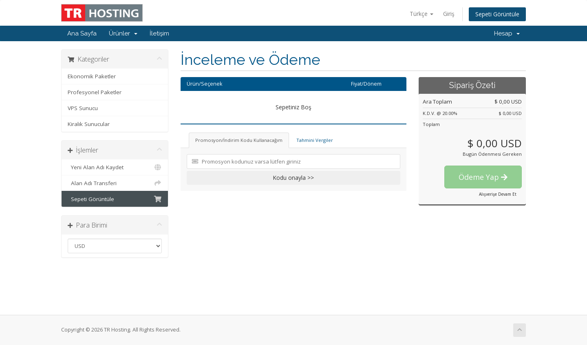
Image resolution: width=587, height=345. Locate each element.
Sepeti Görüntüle (497, 14)
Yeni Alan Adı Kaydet (115, 167)
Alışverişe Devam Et (497, 194)
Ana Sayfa (82, 33)
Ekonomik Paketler (92, 76)
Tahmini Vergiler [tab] (314, 140)
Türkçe (421, 14)
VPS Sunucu (83, 108)
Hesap (507, 33)
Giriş (449, 14)
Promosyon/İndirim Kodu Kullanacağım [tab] (238, 140)
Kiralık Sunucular (89, 124)
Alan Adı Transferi (115, 183)
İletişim (159, 33)
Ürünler (123, 33)
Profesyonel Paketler (94, 92)
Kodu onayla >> (293, 177)
